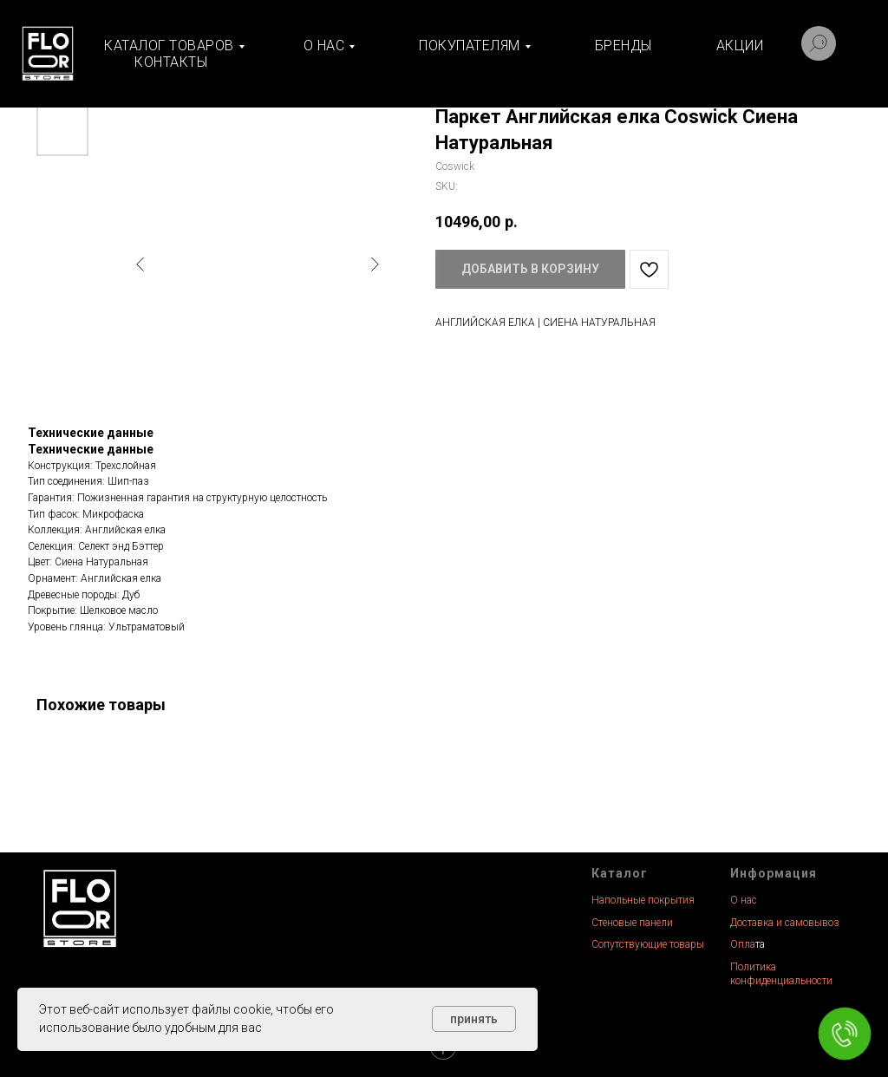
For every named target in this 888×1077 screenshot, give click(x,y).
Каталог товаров (169, 45)
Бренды (623, 45)
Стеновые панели (632, 923)
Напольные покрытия (643, 900)
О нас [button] (324, 45)
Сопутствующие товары (647, 944)
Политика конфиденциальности (781, 974)
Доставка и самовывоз (784, 923)
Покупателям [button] (469, 45)
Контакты (170, 62)
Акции (740, 45)
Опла (742, 944)
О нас (743, 900)
